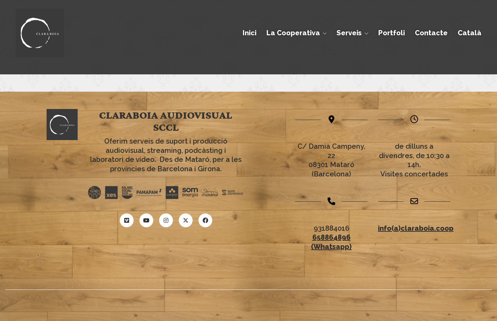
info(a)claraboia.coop (416, 228)
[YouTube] (146, 220)
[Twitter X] (186, 220)
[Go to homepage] (40, 33)
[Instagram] (166, 220)
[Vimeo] (127, 220)
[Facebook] (205, 220)
